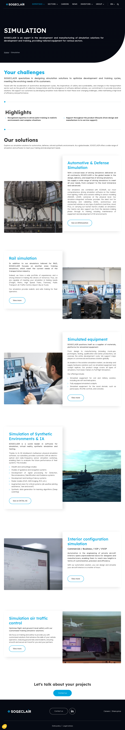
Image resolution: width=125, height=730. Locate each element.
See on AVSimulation (79, 227)
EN (113, 4)
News (74, 4)
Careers (65, 4)
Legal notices (68, 726)
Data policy (56, 726)
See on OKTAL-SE (20, 504)
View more (17, 306)
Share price (116, 711)
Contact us (62, 693)
